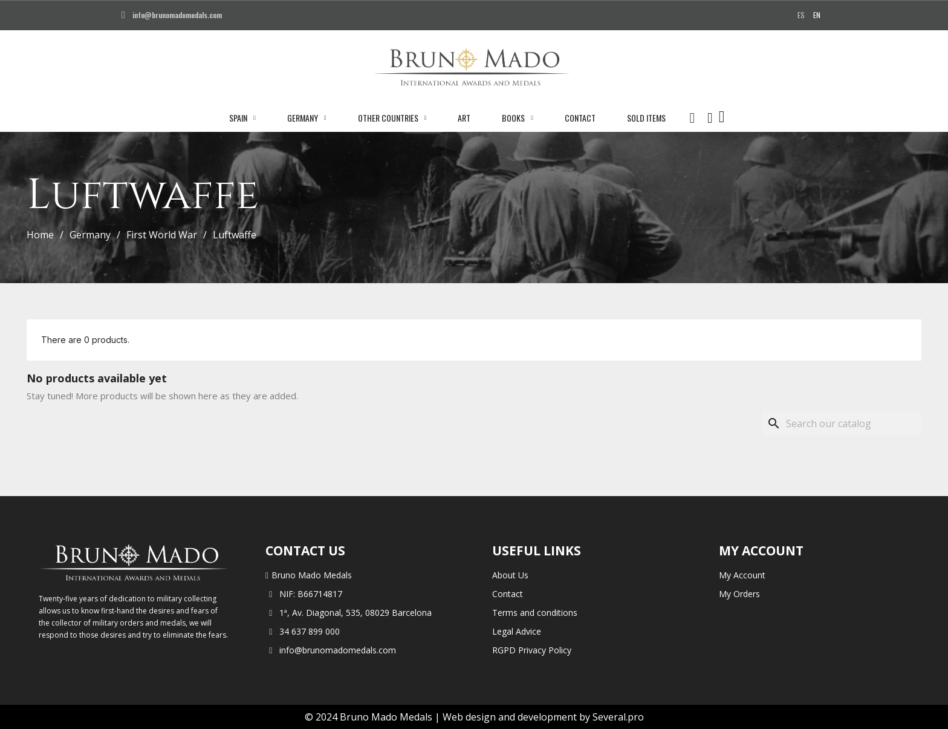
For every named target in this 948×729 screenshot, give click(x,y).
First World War (161, 235)
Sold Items (646, 117)
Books (517, 118)
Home (40, 235)
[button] (692, 118)
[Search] (841, 423)
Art (464, 117)
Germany (306, 118)
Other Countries (392, 118)
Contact (580, 117)
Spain (242, 118)
